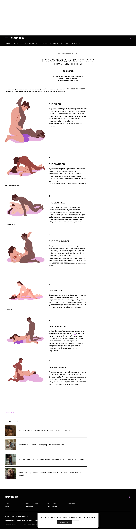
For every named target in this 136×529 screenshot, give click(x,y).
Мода (15, 43)
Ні (75, 522)
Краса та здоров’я (29, 43)
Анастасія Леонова (70, 78)
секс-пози (10, 412)
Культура (44, 43)
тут (75, 333)
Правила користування (13, 524)
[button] (132, 525)
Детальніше (90, 517)
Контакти (71, 504)
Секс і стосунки (72, 43)
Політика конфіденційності (32, 524)
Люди (7, 43)
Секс (76, 54)
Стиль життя (56, 43)
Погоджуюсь (64, 522)
